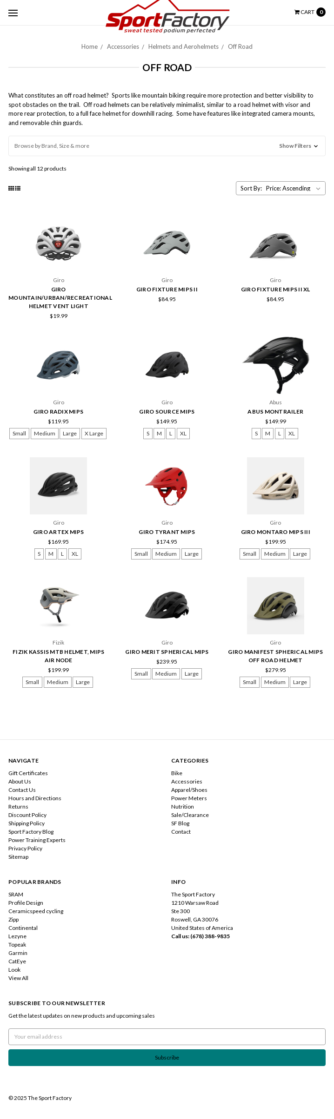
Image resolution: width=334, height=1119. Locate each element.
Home (89, 46)
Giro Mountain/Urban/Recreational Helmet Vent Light (60, 297)
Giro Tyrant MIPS (167, 531)
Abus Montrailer (275, 411)
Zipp (13, 919)
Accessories (123, 46)
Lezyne (17, 936)
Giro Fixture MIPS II (167, 289)
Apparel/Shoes (189, 789)
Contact (181, 831)
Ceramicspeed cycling (35, 911)
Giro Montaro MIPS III (275, 531)
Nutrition (182, 806)
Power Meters (189, 798)
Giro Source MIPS (166, 411)
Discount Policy (27, 814)
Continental (23, 927)
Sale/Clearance (190, 814)
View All (18, 977)
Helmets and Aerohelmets (183, 46)
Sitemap (18, 856)
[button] (167, 146)
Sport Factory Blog (30, 831)
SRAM (15, 894)
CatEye (17, 961)
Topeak (17, 944)
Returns (18, 806)
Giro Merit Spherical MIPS (166, 651)
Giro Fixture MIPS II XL (275, 289)
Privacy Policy (25, 848)
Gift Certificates (28, 773)
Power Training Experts (37, 839)
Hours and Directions (34, 798)
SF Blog (180, 823)
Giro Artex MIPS (58, 531)
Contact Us (22, 789)
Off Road (240, 46)
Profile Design (25, 902)
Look (14, 969)
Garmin (17, 952)
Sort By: (251, 188)
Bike (176, 773)
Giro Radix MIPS (58, 411)
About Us (19, 781)
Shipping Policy (26, 823)
